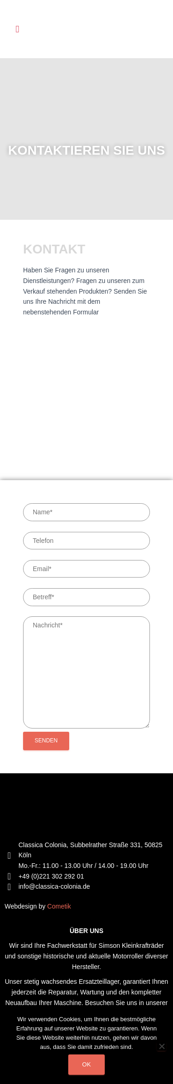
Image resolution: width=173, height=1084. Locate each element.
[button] (17, 29)
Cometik (59, 906)
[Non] (161, 1046)
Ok (86, 1064)
